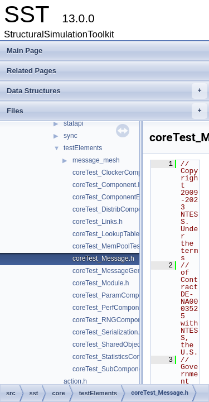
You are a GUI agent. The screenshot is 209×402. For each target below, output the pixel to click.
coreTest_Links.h (97, 222)
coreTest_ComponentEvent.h (115, 197)
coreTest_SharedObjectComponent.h (127, 344)
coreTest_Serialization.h (107, 332)
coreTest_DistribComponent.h (116, 209)
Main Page (24, 50)
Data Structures (107, 91)
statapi (73, 123)
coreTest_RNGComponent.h (114, 320)
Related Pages (31, 70)
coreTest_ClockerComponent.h (118, 172)
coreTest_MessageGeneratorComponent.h (135, 271)
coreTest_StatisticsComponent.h (120, 357)
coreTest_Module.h (100, 283)
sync (70, 136)
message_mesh (96, 160)
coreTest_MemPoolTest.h (110, 246)
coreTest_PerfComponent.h (113, 308)
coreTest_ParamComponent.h (116, 295)
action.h (75, 381)
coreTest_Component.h (107, 185)
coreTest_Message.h (103, 258)
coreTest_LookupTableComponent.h (125, 234)
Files (107, 111)
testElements (83, 148)
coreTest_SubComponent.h (112, 369)
